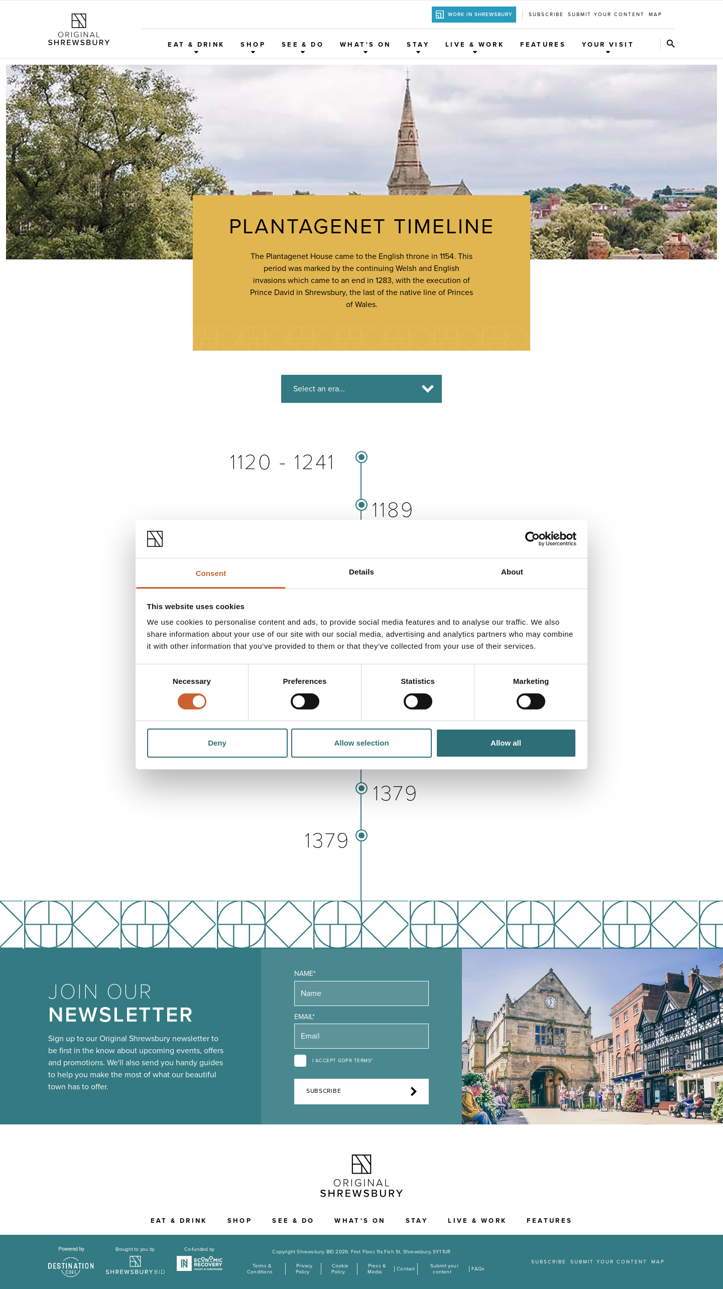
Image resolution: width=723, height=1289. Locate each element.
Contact (406, 1269)
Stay (418, 47)
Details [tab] (361, 571)
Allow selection (361, 743)
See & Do (303, 47)
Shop (253, 47)
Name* (305, 973)
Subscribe (546, 15)
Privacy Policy (304, 1269)
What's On (365, 47)
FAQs (478, 1269)
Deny (217, 743)
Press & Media (377, 1269)
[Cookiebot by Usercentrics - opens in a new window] (532, 538)
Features (543, 45)
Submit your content (606, 15)
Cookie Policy (339, 1269)
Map (655, 15)
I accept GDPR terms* (342, 1061)
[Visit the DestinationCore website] (71, 1262)
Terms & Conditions (260, 1269)
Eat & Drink (196, 47)
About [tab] (512, 571)
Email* (304, 1017)
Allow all (506, 743)
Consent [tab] (211, 573)
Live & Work (474, 47)
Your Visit (608, 47)
